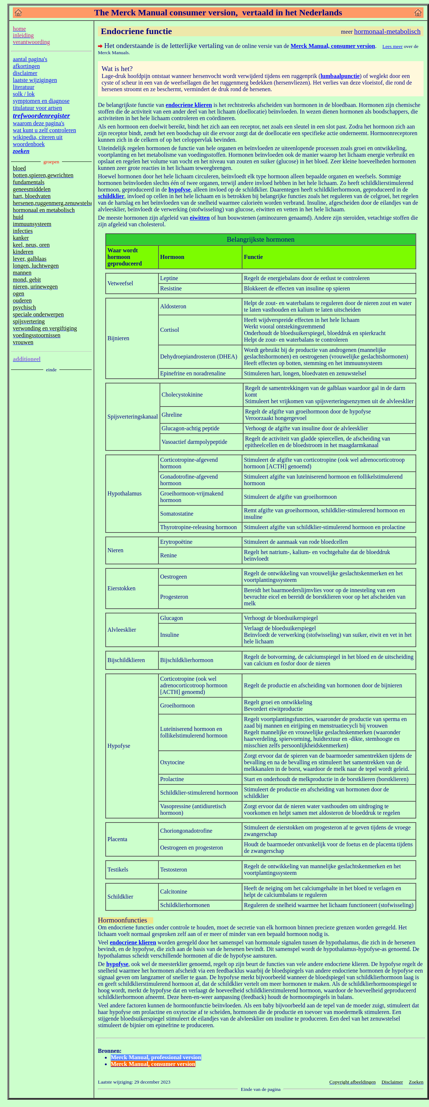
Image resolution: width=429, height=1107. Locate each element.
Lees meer (392, 46)
